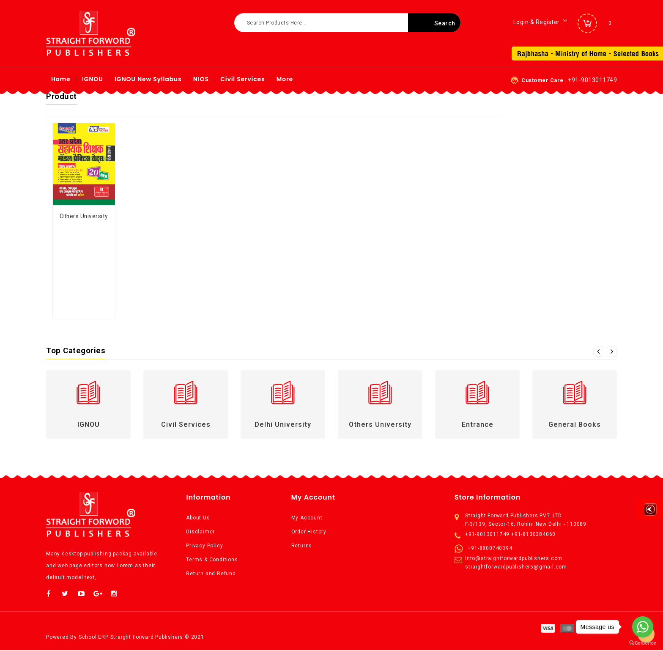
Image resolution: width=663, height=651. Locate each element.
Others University (84, 216)
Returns (301, 546)
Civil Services (242, 79)
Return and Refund (211, 574)
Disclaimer (200, 532)
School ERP (94, 637)
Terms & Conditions (212, 560)
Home (60, 79)
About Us (198, 518)
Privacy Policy (204, 546)
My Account (307, 518)
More (285, 79)
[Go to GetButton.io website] (642, 642)
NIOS (201, 79)
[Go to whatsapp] (642, 626)
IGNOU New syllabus (148, 79)
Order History (308, 532)
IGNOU (92, 79)
